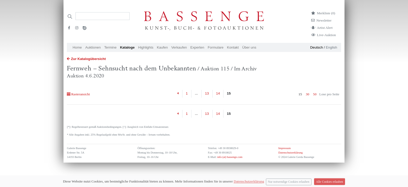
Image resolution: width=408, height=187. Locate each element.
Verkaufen (179, 47)
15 (229, 93)
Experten (197, 47)
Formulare (216, 47)
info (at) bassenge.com (229, 157)
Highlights (146, 47)
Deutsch (316, 47)
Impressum (284, 148)
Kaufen (162, 47)
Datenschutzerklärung (290, 152)
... (196, 93)
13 (207, 93)
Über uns (249, 47)
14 (218, 93)
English (331, 47)
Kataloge (127, 47)
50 (314, 94)
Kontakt (233, 47)
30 (307, 94)
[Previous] (178, 94)
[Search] (102, 16)
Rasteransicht (78, 94)
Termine (110, 47)
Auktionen (93, 47)
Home (77, 47)
